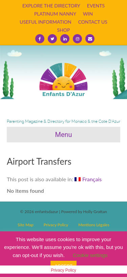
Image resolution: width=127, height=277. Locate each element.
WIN (88, 14)
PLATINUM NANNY (55, 14)
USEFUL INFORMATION (45, 22)
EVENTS (96, 5)
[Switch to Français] (88, 179)
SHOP (63, 30)
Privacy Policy (56, 224)
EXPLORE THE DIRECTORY (51, 5)
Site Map (26, 224)
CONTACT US (92, 22)
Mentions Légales (93, 224)
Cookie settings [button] (90, 255)
